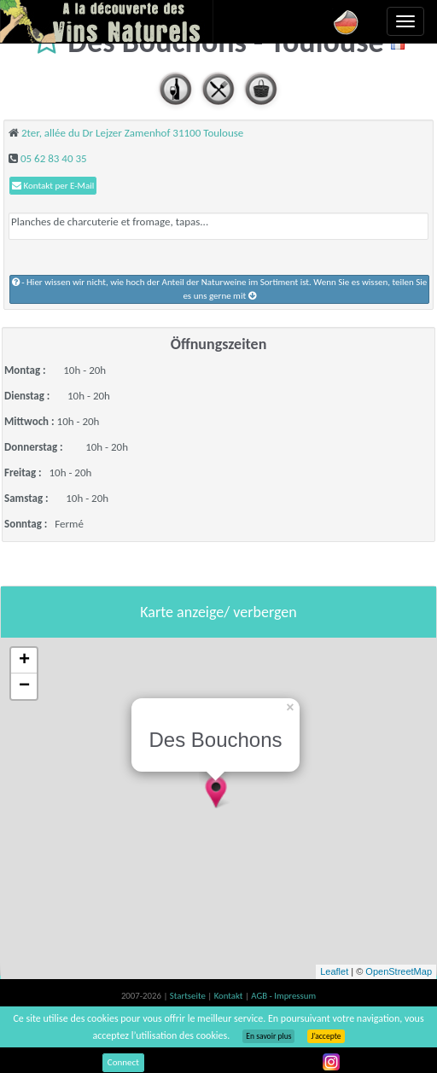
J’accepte (326, 1036)
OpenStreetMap (398, 971)
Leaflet (334, 971)
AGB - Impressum (283, 995)
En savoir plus (268, 1036)
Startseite (188, 995)
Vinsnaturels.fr (106, 21)
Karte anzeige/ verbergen (218, 612)
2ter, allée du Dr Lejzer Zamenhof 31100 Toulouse (132, 132)
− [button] (24, 686)
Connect (123, 1062)
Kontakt (229, 995)
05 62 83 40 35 (53, 158)
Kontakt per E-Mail (53, 185)
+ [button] (24, 661)
